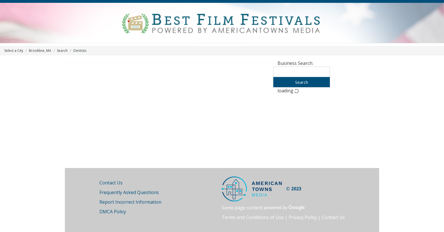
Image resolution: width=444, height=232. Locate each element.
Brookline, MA (40, 50)
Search (62, 50)
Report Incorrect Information (130, 202)
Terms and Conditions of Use (253, 217)
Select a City (13, 50)
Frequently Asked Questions (129, 192)
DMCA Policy (112, 211)
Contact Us (111, 183)
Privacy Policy (303, 217)
